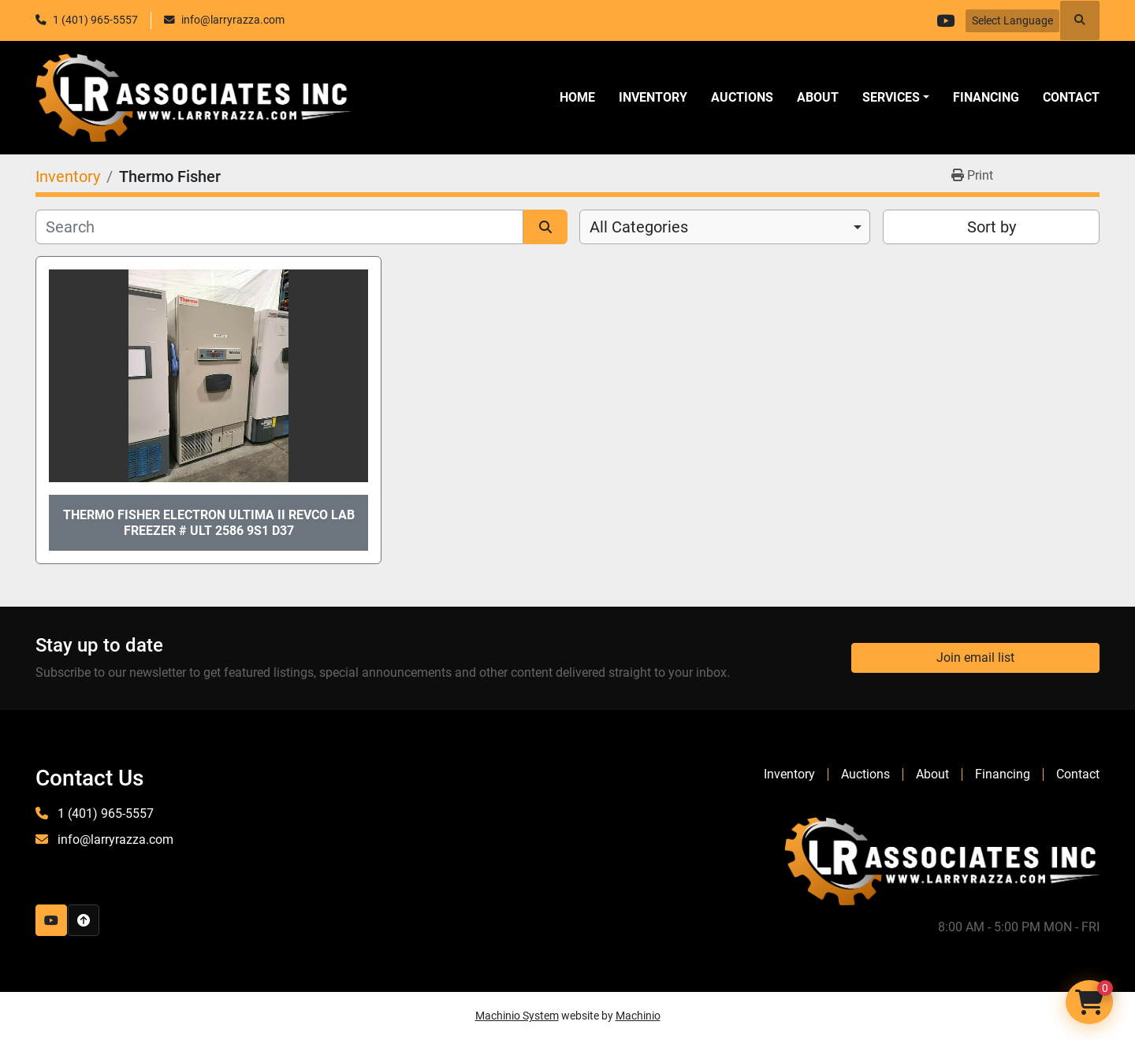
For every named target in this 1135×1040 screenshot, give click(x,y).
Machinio (638, 1015)
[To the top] (83, 920)
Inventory (653, 97)
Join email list (975, 657)
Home (577, 97)
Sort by (991, 226)
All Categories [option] (639, 226)
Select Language (1012, 20)
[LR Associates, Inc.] (942, 859)
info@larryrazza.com (233, 19)
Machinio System (517, 1015)
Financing (986, 97)
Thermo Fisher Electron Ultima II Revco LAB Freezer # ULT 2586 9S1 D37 (209, 522)
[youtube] (945, 20)
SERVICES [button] (891, 97)
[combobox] (724, 227)
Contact (1071, 97)
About (818, 97)
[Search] (279, 227)
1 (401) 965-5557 (95, 19)
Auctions (742, 97)
